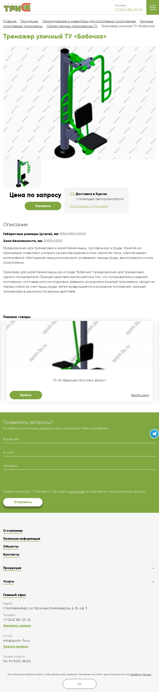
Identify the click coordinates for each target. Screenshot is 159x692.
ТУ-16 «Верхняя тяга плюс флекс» (79, 380)
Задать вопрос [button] (15, 646)
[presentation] (35, 481)
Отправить (23, 502)
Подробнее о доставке (89, 206)
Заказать (43, 206)
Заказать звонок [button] (17, 626)
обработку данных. (140, 674)
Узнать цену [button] (140, 395)
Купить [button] (26, 395)
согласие (76, 491)
